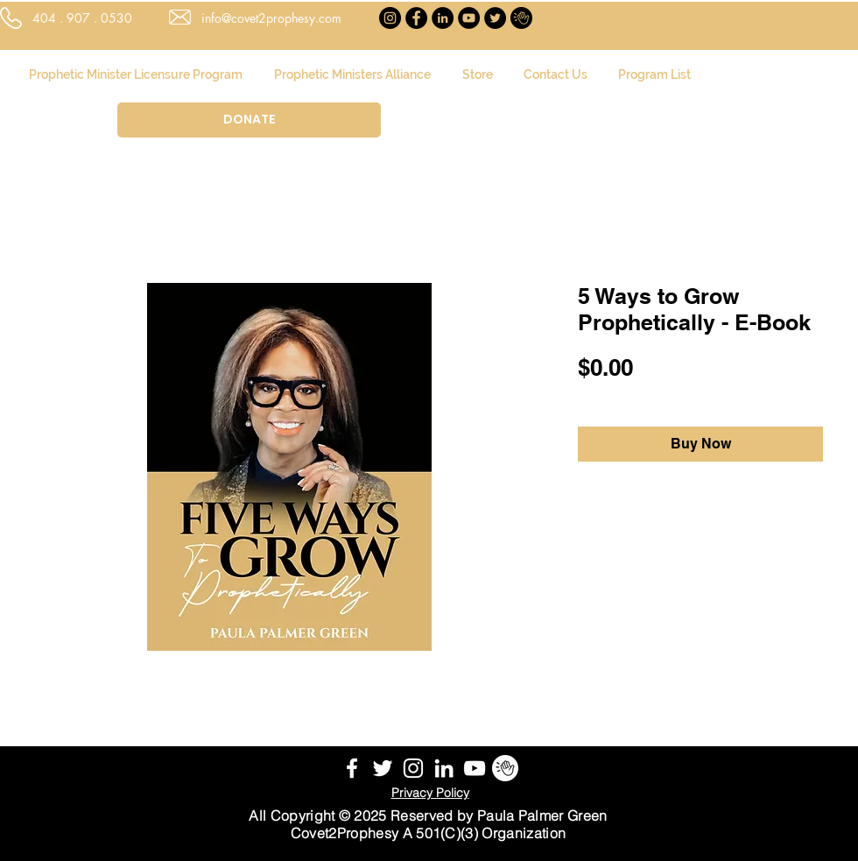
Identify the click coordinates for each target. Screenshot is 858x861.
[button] (579, 102)
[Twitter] (495, 18)
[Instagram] (390, 18)
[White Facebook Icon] (352, 768)
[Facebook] (416, 18)
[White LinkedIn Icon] (444, 768)
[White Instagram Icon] (413, 768)
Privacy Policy (430, 793)
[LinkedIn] (443, 18)
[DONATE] (249, 120)
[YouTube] (469, 18)
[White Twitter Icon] (382, 768)
